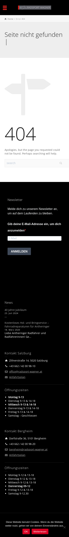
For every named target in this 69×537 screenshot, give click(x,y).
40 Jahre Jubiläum (15, 310)
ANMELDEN (19, 251)
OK (26, 531)
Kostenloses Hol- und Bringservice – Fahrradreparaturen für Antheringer (27, 324)
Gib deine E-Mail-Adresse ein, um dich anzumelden (34, 227)
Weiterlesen (40, 531)
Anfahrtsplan (17, 377)
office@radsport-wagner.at (25, 371)
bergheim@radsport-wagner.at (28, 449)
